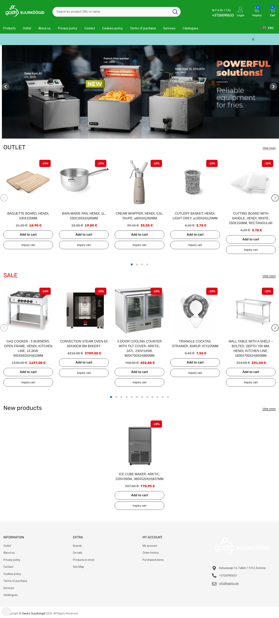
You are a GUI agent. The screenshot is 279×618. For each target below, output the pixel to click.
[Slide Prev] (4, 198)
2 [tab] (137, 264)
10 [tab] (158, 397)
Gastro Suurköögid (33, 613)
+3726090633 (223, 15)
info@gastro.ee (229, 583)
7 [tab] (142, 397)
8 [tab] (147, 397)
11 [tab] (163, 397)
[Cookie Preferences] (6, 611)
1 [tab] (132, 264)
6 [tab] (137, 397)
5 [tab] (132, 397)
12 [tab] (168, 397)
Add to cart (28, 234)
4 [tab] (147, 264)
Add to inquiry (28, 245)
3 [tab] (142, 264)
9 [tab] (152, 397)
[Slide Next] (275, 198)
